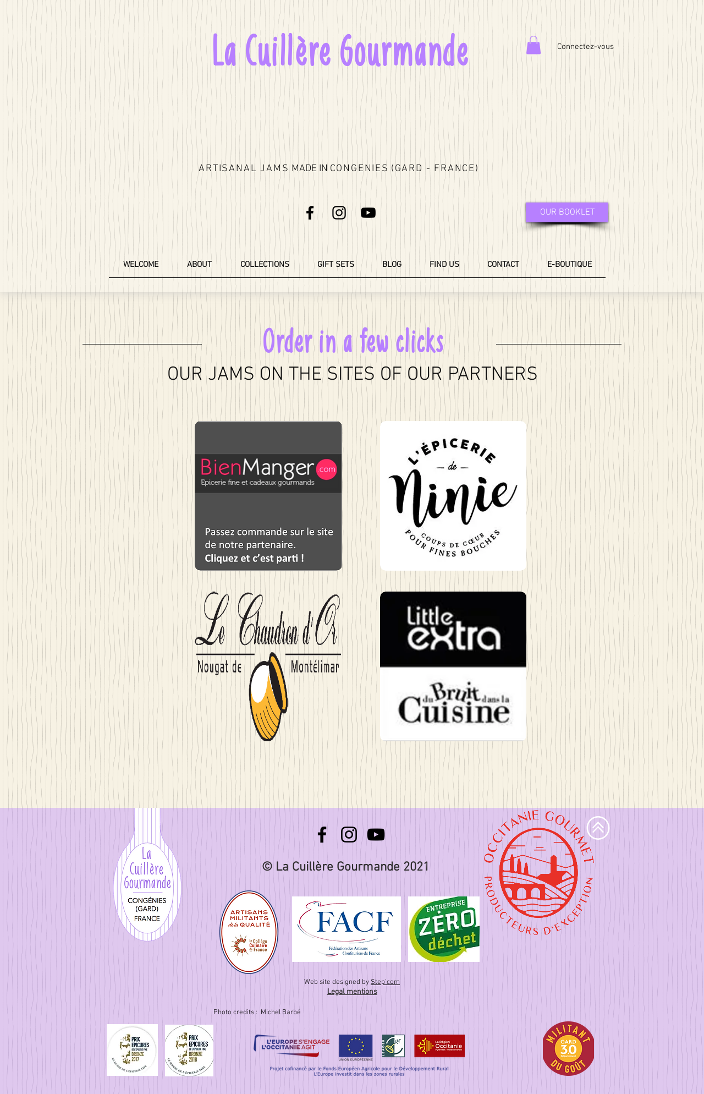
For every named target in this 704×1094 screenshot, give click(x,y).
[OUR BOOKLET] (567, 212)
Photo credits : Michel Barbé (257, 1012)
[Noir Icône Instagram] (339, 213)
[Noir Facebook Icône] (310, 213)
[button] (533, 45)
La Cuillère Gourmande (339, 51)
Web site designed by (352, 982)
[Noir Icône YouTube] (368, 213)
